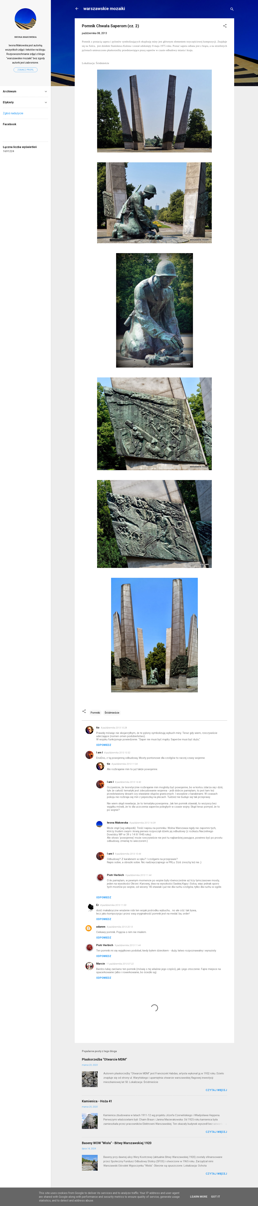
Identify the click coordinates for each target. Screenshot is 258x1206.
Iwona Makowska (117, 822)
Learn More (198, 1196)
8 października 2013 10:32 (117, 752)
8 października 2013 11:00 (113, 905)
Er (97, 905)
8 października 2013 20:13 (120, 926)
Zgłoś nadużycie (13, 113)
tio (97, 727)
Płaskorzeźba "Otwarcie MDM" (104, 1059)
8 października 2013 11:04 (125, 764)
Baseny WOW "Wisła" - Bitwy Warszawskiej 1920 (116, 1143)
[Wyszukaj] (232, 9)
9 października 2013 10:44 (128, 853)
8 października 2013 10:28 (114, 727)
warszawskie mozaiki (104, 8)
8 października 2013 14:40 (128, 782)
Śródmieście (112, 712)
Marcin (100, 963)
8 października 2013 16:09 (143, 822)
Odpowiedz (103, 745)
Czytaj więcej (216, 1090)
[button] (225, 26)
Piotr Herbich (115, 875)
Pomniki (95, 712)
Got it (215, 1196)
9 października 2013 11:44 (138, 875)
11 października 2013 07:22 (120, 963)
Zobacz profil (25, 70)
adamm (100, 926)
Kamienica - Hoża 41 (97, 1101)
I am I (99, 752)
